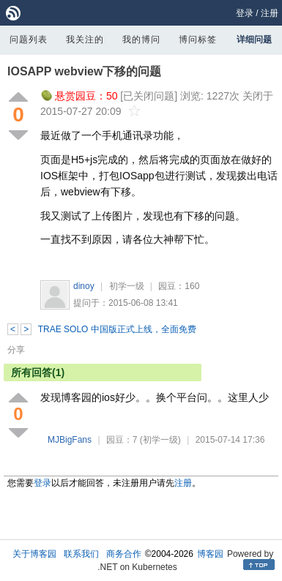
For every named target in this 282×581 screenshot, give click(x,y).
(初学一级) (160, 440)
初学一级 (126, 286)
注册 (269, 13)
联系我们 (81, 554)
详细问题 (254, 39)
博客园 (210, 554)
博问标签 (198, 39)
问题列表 (29, 39)
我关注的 (85, 39)
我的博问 (141, 39)
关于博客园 (34, 554)
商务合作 (123, 554)
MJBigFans (70, 440)
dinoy (83, 286)
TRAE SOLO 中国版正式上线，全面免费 (117, 329)
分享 (16, 350)
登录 (244, 13)
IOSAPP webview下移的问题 (84, 71)
